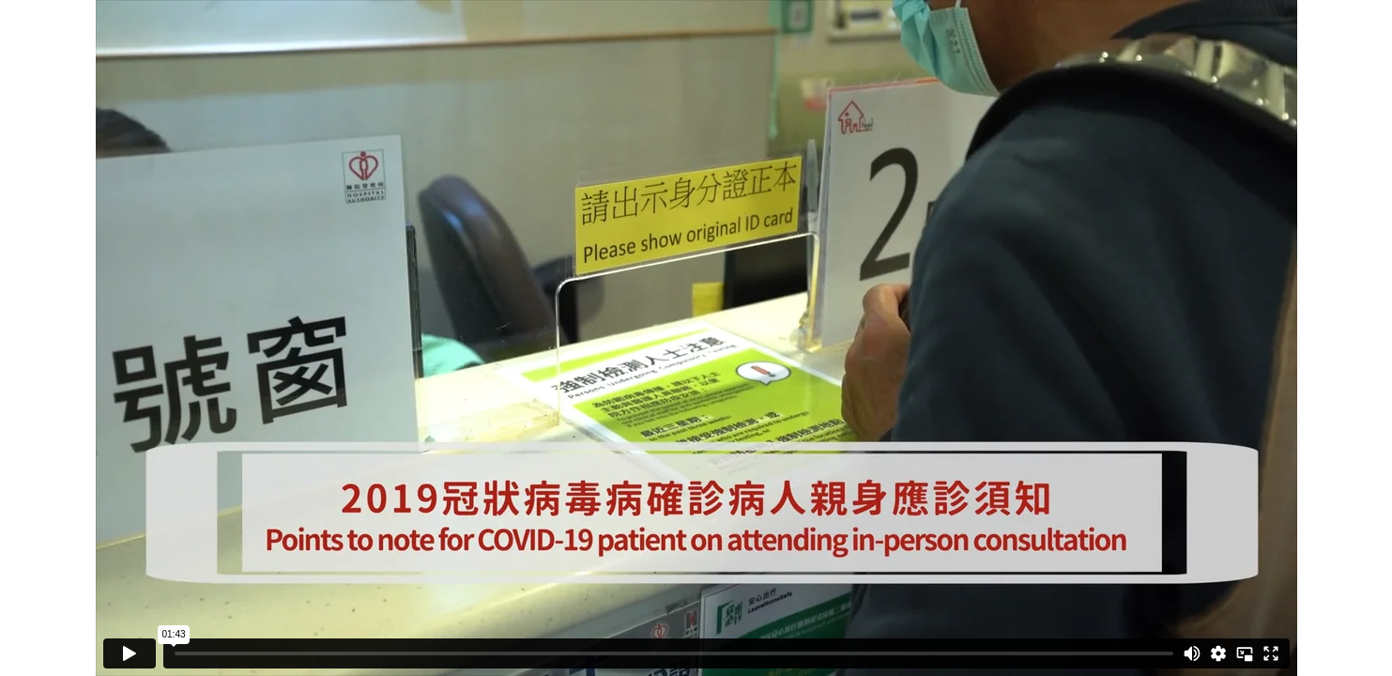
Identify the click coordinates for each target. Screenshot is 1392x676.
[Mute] (1192, 653)
